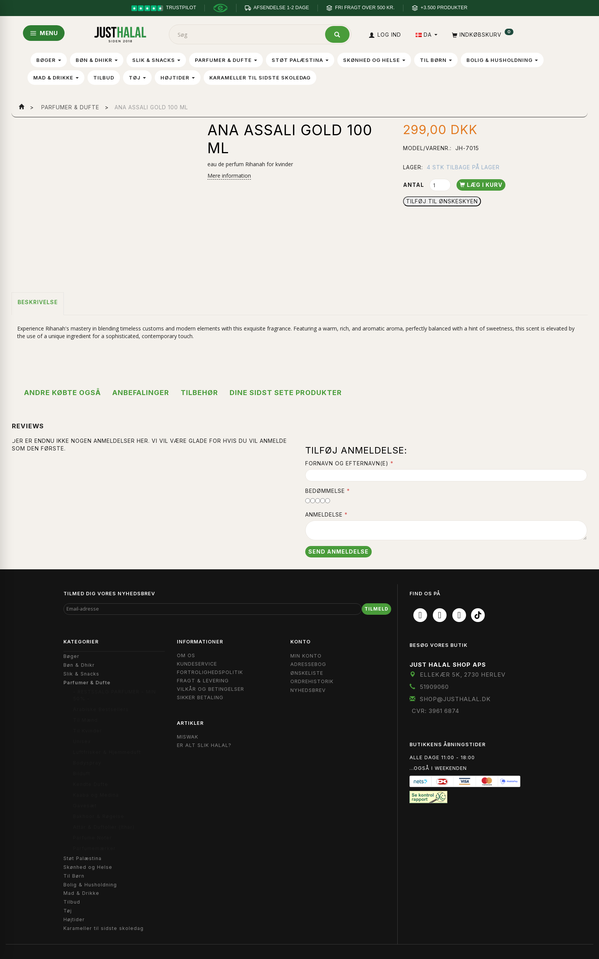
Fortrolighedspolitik (210, 672)
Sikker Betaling (200, 697)
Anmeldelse (324, 514)
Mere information (229, 175)
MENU (44, 33)
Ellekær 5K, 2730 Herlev (462, 674)
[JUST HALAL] (120, 33)
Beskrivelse (38, 302)
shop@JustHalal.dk (455, 699)
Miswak (187, 737)
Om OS (186, 655)
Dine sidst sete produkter (286, 393)
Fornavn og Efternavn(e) (347, 463)
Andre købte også (62, 393)
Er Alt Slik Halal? (204, 745)
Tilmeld (376, 609)
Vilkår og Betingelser (210, 689)
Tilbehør (199, 393)
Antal (414, 184)
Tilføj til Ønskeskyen (442, 201)
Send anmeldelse (338, 551)
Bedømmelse (325, 491)
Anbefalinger (140, 393)
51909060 (434, 686)
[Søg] (337, 34)
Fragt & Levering (203, 681)
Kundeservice (197, 664)
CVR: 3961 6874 (435, 710)
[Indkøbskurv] (481, 34)
